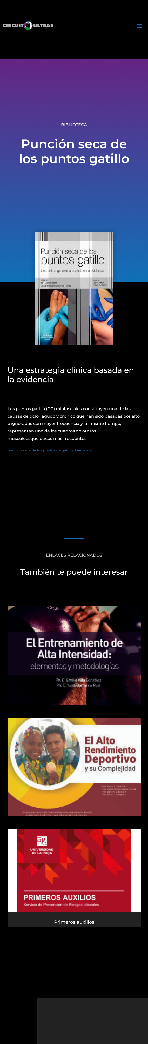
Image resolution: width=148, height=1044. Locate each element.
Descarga (83, 450)
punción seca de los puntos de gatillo (40, 450)
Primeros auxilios (74, 922)
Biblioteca (74, 124)
